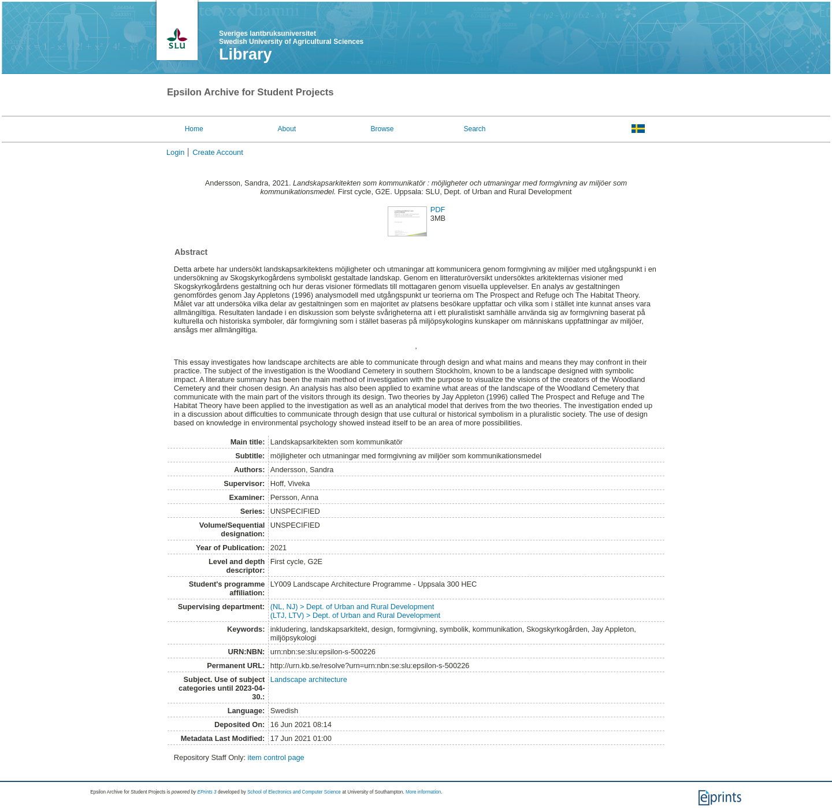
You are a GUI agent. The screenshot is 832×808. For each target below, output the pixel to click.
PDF (437, 209)
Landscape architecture (308, 679)
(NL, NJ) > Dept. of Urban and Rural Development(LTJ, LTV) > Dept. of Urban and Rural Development (355, 611)
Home (194, 129)
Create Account (217, 152)
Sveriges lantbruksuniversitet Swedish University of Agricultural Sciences (291, 37)
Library (245, 54)
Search (474, 129)
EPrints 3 (206, 792)
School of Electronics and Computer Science (294, 792)
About (287, 129)
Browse (382, 129)
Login (175, 152)
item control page (276, 757)
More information (423, 792)
